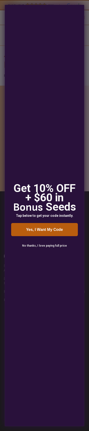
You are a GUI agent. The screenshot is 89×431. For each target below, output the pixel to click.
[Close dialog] (80, 9)
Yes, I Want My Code (44, 230)
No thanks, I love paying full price (44, 245)
